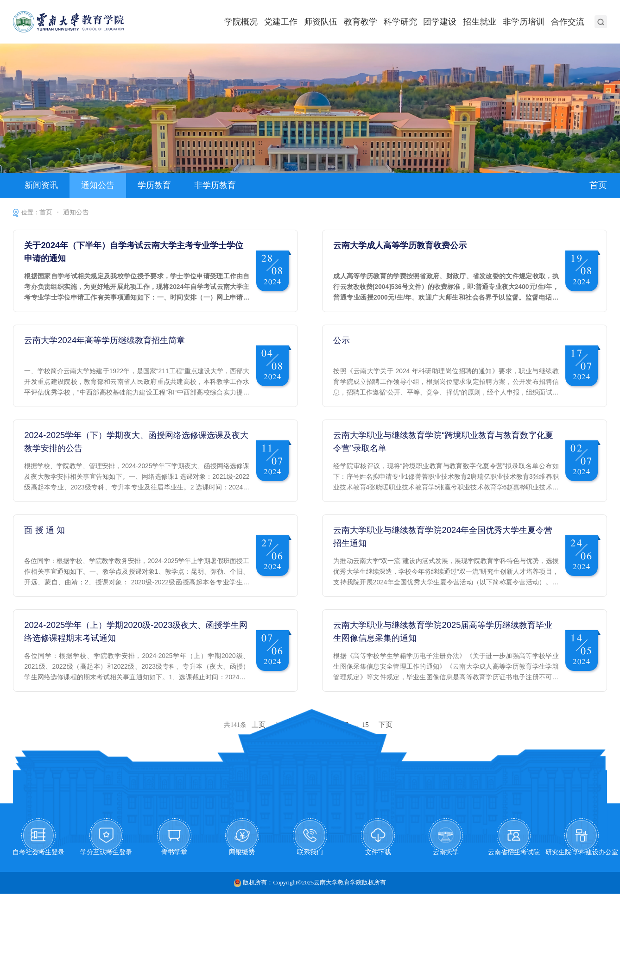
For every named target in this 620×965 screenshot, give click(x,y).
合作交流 (568, 21)
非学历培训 (526, 21)
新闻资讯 (39, 183)
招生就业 (484, 21)
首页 (597, 183)
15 (365, 783)
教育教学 (371, 21)
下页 (384, 783)
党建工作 (295, 21)
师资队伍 (333, 21)
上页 (259, 783)
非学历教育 (201, 183)
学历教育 (145, 183)
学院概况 (257, 21)
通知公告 (92, 183)
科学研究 (409, 21)
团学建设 (446, 21)
